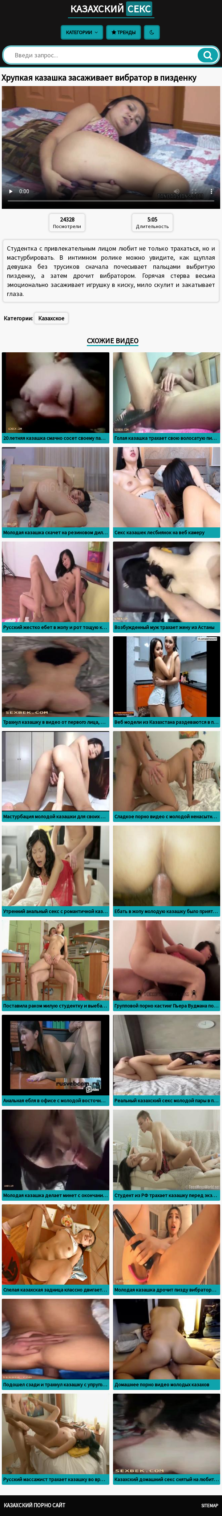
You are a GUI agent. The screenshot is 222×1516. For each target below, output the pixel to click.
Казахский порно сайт (34, 1505)
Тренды (124, 32)
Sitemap (209, 1506)
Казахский (111, 8)
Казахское (51, 318)
